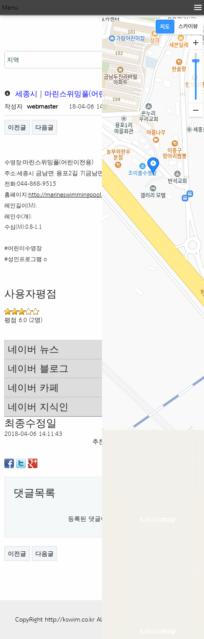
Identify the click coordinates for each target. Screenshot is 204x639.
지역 (13, 59)
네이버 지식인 (38, 406)
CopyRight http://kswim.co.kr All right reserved (79, 619)
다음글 (44, 127)
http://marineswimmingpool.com (71, 194)
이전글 (17, 127)
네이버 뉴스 (33, 348)
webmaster (42, 106)
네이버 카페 (33, 387)
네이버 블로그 (38, 368)
